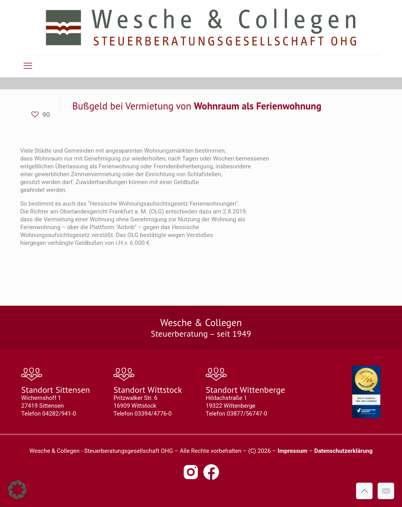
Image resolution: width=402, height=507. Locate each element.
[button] (17, 489)
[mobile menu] (28, 66)
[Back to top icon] (364, 491)
